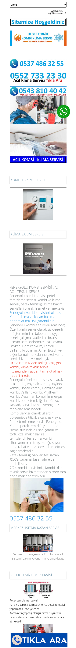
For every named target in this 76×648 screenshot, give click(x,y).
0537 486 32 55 (31, 518)
